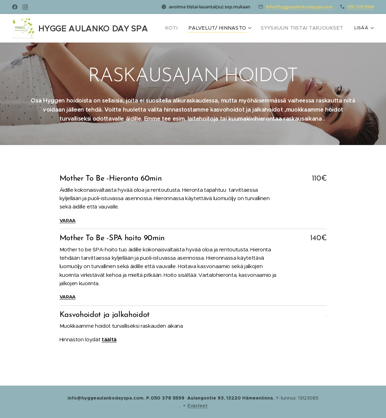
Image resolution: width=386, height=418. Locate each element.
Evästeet (197, 406)
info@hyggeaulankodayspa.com (299, 6)
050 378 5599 (360, 6)
